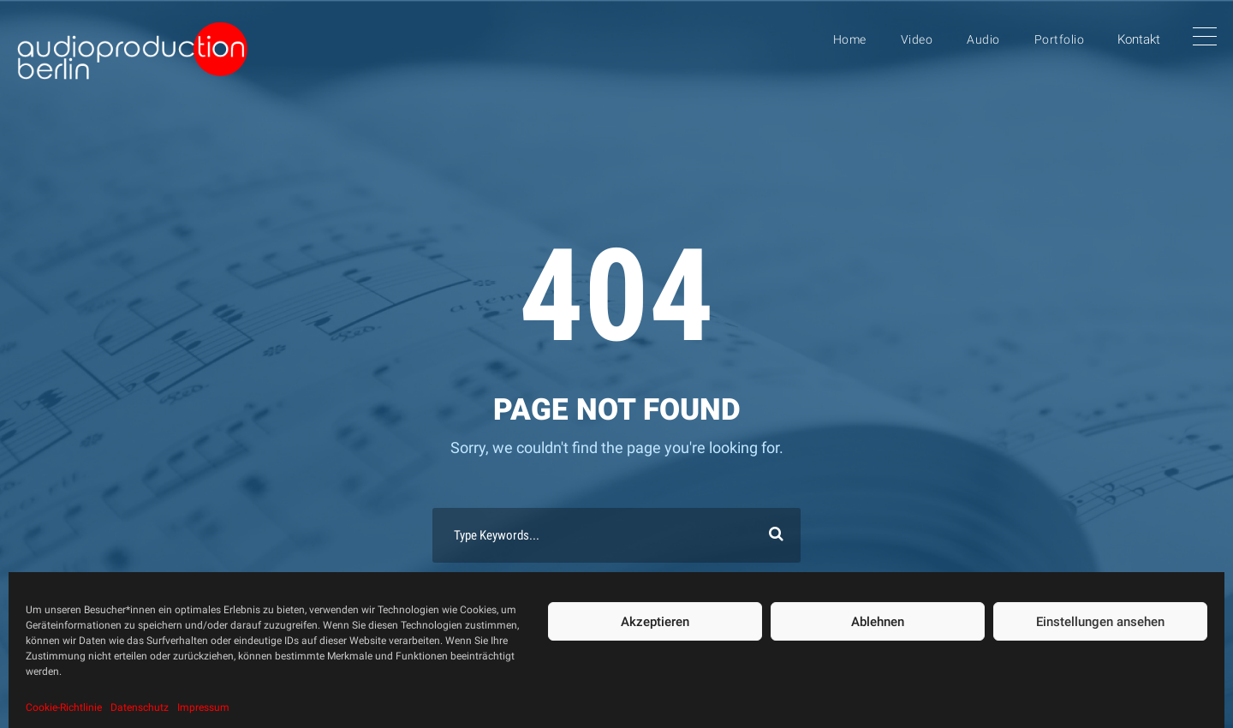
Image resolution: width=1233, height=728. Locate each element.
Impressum (203, 707)
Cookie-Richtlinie (64, 707)
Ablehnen (877, 622)
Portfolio (1059, 39)
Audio (983, 39)
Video (917, 39)
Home (850, 39)
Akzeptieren (655, 622)
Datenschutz (139, 707)
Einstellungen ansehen (1100, 622)
